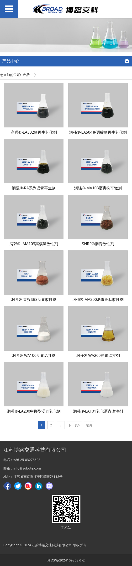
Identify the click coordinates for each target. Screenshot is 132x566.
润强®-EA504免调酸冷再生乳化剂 (98, 132)
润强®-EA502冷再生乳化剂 (34, 132)
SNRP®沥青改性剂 (98, 243)
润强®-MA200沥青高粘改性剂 (98, 299)
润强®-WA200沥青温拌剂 (98, 355)
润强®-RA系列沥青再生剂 (34, 188)
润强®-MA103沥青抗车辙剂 (98, 188)
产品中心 (29, 74)
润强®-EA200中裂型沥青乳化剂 (34, 411)
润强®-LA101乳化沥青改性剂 (98, 411)
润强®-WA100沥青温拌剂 (34, 355)
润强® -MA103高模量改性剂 (34, 243)
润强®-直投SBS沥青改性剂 (34, 299)
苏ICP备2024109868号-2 (66, 560)
